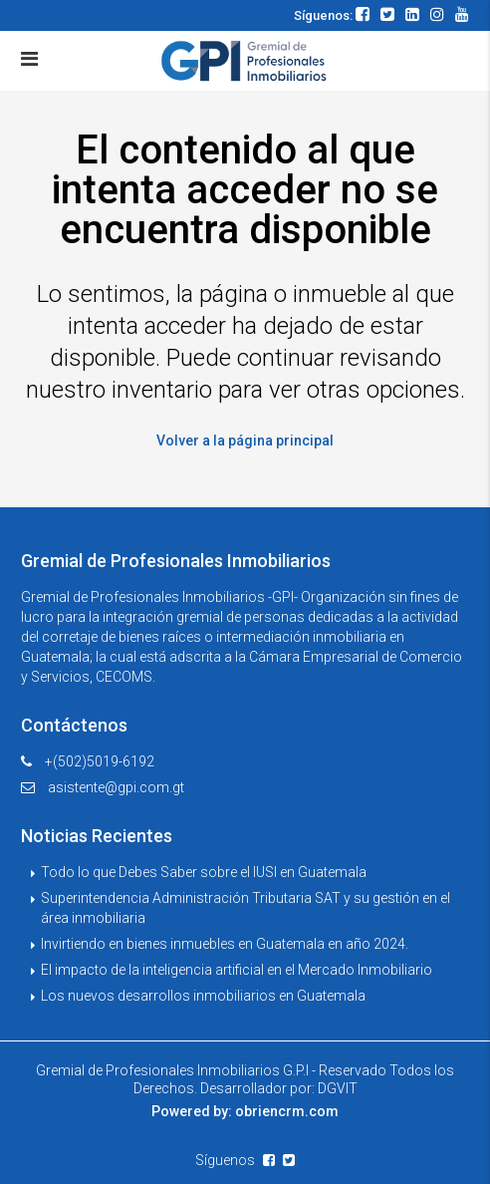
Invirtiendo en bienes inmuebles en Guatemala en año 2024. (224, 944)
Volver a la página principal (245, 440)
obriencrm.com (287, 1111)
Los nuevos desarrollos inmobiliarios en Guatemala (203, 996)
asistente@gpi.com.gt (116, 787)
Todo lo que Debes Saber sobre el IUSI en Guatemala (204, 872)
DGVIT (338, 1088)
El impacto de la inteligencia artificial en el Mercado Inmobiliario (236, 970)
